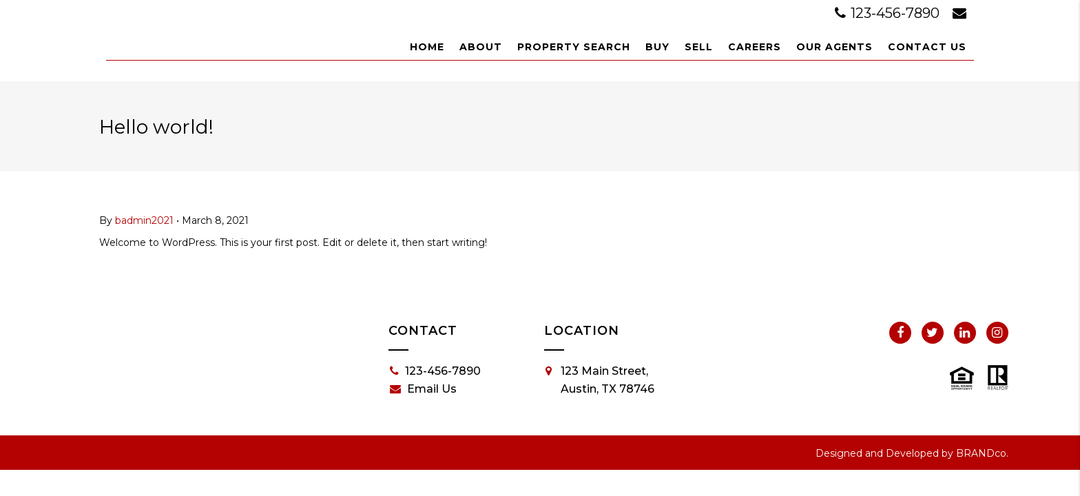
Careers (754, 47)
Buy (657, 47)
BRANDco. (982, 453)
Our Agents (834, 47)
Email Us (423, 389)
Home (427, 47)
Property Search (573, 47)
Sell (699, 47)
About (480, 47)
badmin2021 (144, 220)
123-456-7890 (889, 13)
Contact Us (927, 47)
